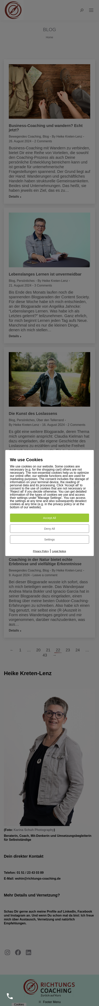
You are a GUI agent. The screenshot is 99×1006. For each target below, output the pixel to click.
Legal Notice (59, 551)
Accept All (49, 517)
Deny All (49, 528)
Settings (49, 539)
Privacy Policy (41, 551)
